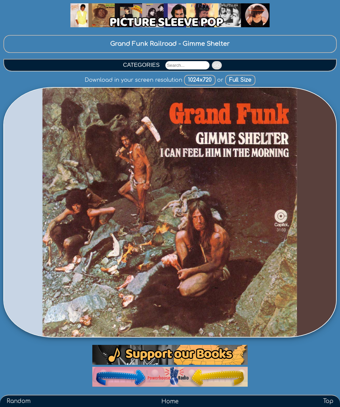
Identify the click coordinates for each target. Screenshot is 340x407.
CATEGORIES (141, 65)
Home (170, 401)
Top (328, 401)
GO (216, 65)
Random (19, 401)
